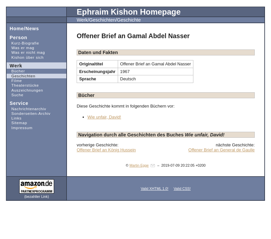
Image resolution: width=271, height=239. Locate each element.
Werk (14, 65)
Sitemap (17, 122)
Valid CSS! (181, 189)
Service (17, 103)
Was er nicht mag (26, 52)
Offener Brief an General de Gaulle (221, 149)
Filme (14, 80)
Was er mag (20, 47)
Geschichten (21, 76)
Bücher (16, 71)
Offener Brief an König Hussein (106, 149)
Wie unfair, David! (104, 117)
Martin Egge (139, 165)
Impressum (20, 127)
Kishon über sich (25, 57)
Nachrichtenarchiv (26, 108)
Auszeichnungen (25, 90)
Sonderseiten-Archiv (28, 113)
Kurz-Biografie (23, 43)
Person (17, 37)
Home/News (23, 28)
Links (14, 118)
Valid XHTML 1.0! (154, 189)
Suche (15, 95)
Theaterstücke (23, 85)
